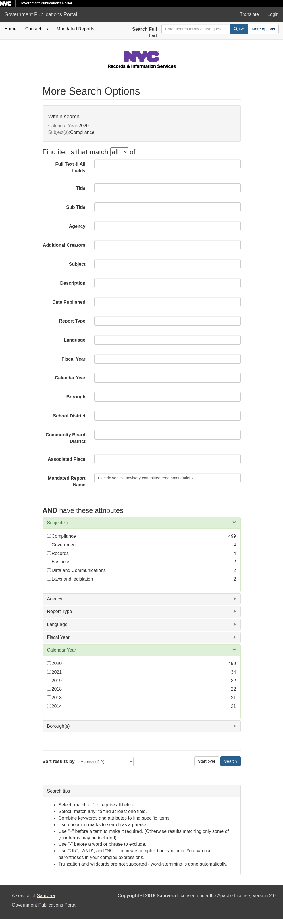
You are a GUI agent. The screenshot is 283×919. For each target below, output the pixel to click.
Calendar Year (70, 377)
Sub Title (75, 207)
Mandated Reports (76, 28)
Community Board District (66, 438)
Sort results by (59, 761)
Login (273, 14)
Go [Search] (239, 29)
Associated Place (67, 459)
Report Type (72, 321)
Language (75, 340)
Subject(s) (57, 522)
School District (69, 415)
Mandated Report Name (67, 481)
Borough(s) (58, 726)
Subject (77, 264)
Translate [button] (249, 14)
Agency (77, 226)
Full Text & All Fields (70, 167)
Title (81, 188)
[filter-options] (119, 151)
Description (72, 283)
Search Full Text (144, 32)
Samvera (46, 895)
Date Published (69, 302)
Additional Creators (64, 245)
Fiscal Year (73, 359)
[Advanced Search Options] (263, 29)
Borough (76, 396)
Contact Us (36, 28)
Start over (206, 761)
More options (263, 29)
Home (10, 28)
